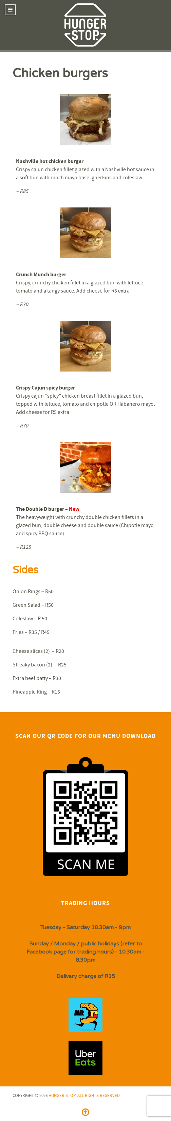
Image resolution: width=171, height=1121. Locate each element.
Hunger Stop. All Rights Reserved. (85, 1095)
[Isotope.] (85, 1015)
